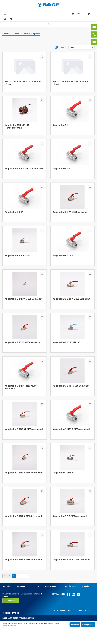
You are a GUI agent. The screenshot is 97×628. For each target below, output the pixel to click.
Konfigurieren (87, 625)
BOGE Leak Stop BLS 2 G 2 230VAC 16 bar (71, 83)
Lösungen (21, 586)
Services (35, 586)
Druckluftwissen (69, 586)
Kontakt (85, 586)
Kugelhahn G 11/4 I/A (63, 473)
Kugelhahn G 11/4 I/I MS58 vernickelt (24, 516)
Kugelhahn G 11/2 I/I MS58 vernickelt (71, 429)
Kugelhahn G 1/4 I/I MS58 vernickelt (71, 386)
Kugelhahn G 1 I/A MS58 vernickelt (70, 212)
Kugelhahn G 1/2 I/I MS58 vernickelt (23, 342)
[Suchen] (48, 24)
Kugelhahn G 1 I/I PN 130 (17, 255)
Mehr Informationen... (10, 626)
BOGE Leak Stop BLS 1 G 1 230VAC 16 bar (23, 83)
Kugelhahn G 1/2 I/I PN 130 (66, 342)
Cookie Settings (11, 613)
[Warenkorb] (10, 18)
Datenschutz (83, 610)
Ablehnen (75, 625)
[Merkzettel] (89, 13)
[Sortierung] (81, 47)
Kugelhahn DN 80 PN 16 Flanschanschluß (17, 126)
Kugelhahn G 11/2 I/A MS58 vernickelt (24, 429)
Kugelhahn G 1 (60, 125)
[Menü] (5, 13)
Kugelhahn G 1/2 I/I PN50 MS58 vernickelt (21, 387)
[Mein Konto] (5, 18)
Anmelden (10, 601)
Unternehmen (50, 586)
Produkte (7, 586)
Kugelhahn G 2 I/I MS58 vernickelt (70, 516)
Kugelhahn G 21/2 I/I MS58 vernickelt (24, 559)
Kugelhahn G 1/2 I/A (63, 255)
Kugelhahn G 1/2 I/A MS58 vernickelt (23, 299)
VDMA (56, 594)
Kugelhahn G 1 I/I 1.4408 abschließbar (24, 168)
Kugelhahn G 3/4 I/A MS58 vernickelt (71, 559)
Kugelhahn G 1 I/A (62, 168)
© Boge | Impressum (61, 610)
